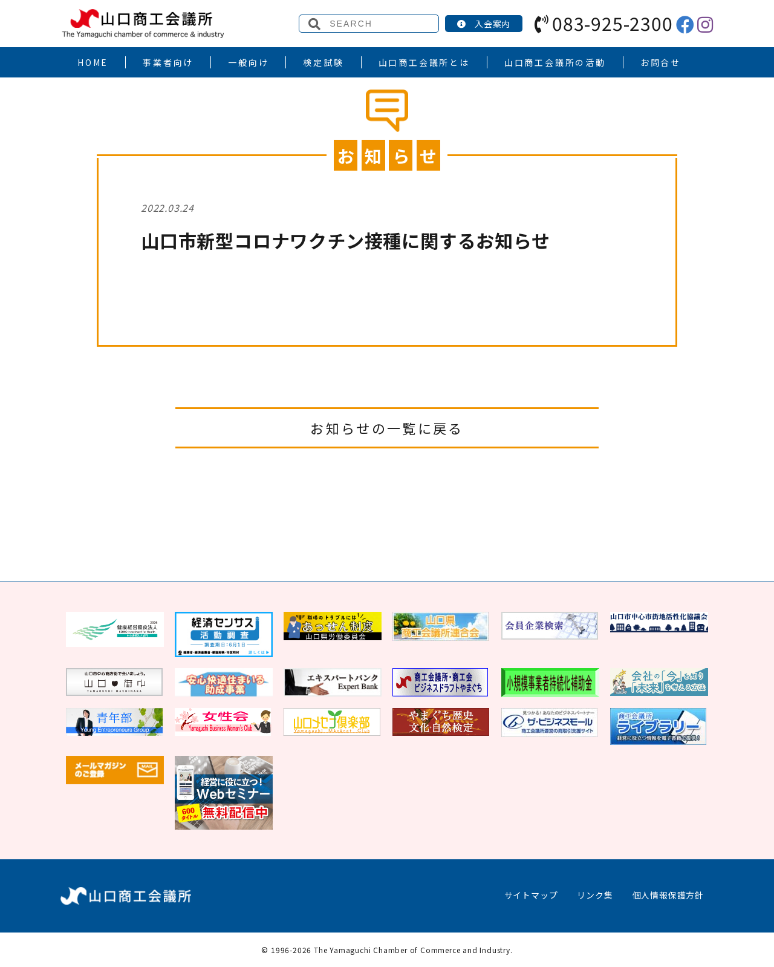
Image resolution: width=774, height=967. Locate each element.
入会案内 (483, 24)
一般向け (248, 62)
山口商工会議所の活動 (555, 62)
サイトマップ (531, 895)
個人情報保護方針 (668, 895)
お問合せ (660, 62)
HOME (92, 62)
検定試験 (323, 62)
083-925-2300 (603, 23)
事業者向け (168, 62)
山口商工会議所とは (424, 62)
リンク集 (595, 895)
